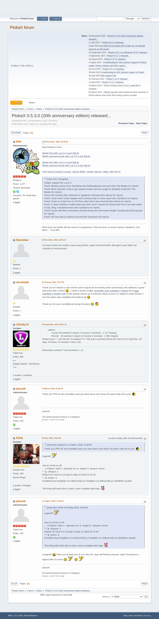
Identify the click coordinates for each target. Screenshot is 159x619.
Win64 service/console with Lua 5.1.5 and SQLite (66, 165)
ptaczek (21, 388)
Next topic (141, 123)
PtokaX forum (22, 27)
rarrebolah (22, 282)
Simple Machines (30, 616)
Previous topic (126, 123)
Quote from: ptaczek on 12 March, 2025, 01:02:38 (69, 445)
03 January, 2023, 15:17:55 (53, 282)
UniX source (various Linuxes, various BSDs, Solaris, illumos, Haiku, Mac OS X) (81, 171)
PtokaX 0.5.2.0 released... (115, 59)
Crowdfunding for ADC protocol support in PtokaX (122, 72)
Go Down (15, 133)
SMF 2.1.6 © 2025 (15, 616)
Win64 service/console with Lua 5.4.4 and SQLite (66, 156)
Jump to (105, 597)
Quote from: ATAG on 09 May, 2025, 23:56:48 (67, 507)
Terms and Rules (135, 616)
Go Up (14, 584)
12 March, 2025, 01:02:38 (52, 389)
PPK (18, 141)
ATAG (19, 438)
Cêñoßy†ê (22, 324)
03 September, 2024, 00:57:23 (54, 324)
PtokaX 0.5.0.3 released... (117, 79)
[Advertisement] (79, 7)
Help (125, 616)
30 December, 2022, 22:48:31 (54, 240)
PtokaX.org (108, 92)
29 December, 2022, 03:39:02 (56, 142)
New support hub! (108, 76)
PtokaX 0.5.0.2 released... (113, 82)
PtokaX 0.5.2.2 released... (113, 42)
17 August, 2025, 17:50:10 (53, 501)
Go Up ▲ (147, 616)
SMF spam (45, 595)
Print (144, 133)
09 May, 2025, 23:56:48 (51, 438)
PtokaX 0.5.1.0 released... (114, 69)
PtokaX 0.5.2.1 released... (118, 56)
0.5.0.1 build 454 (131, 85)
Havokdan (22, 240)
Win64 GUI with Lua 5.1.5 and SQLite (60, 162)
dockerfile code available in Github (111, 291)
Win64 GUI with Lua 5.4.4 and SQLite (60, 153)
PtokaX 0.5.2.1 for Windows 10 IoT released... (128, 52)
